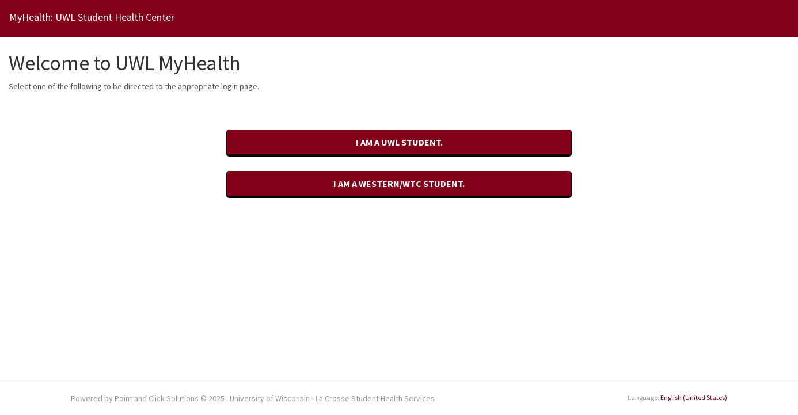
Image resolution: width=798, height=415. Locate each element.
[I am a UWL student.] (399, 143)
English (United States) (693, 397)
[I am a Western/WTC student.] (399, 184)
